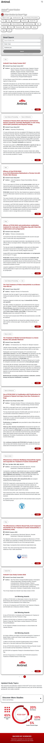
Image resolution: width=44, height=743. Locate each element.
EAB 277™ (16, 20)
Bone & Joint (6, 17)
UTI (9, 30)
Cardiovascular (17, 17)
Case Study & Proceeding (31, 17)
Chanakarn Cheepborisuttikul (24, 588)
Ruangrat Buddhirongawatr (25, 76)
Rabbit (4, 27)
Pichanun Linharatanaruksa (27, 70)
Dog (9, 20)
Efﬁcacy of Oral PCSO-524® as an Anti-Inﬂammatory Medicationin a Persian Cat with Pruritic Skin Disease (21, 173)
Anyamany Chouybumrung (17, 129)
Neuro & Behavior (17, 24)
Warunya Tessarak (27, 75)
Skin (4, 30)
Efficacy (24, 20)
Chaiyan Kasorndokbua (16, 75)
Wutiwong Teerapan (24, 583)
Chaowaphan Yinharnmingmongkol (19, 73)
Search (22, 51)
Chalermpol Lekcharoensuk (24, 468)
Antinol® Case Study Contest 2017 (14, 63)
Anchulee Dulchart (34, 404)
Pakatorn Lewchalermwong (22, 404)
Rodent (27, 27)
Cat (3, 20)
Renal (11, 27)
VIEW (37, 109)
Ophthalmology (29, 24)
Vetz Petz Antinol (15, 68)
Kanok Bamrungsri (24, 68)
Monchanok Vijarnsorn (24, 466)
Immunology (6, 24)
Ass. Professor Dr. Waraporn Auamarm (28, 344)
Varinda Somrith (36, 588)
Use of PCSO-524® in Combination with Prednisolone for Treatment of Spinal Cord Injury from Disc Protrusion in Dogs (21, 396)
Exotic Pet (32, 20)
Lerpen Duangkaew (33, 73)
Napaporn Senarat (33, 68)
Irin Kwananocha (24, 291)
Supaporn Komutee (20, 71)
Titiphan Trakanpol (15, 70)
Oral (38, 24)
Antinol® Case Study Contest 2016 (14, 574)
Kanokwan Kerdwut (15, 403)
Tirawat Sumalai (30, 71)
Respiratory (19, 27)
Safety (34, 27)
